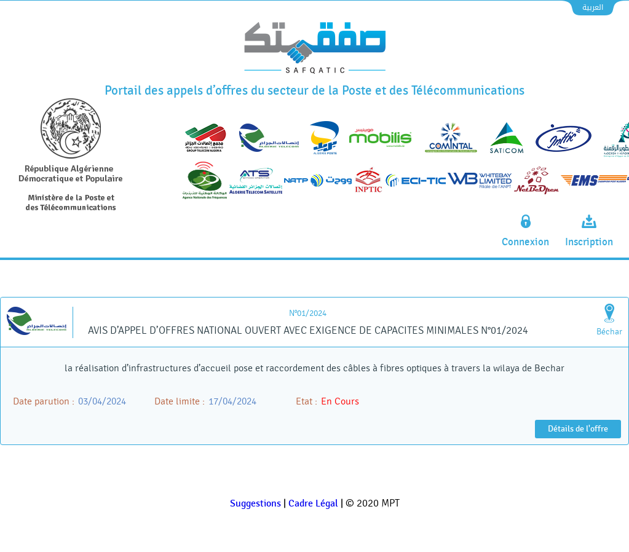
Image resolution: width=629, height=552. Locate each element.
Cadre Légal (313, 504)
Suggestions (255, 504)
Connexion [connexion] (525, 242)
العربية (592, 7)
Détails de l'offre (578, 429)
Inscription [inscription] (589, 242)
